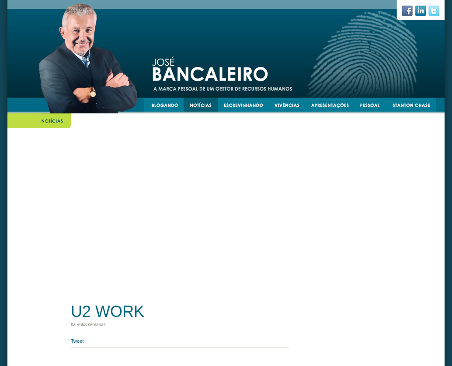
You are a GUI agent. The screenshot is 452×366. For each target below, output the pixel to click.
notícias (204, 106)
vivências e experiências (291, 106)
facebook (411, 13)
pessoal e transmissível (374, 106)
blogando (167, 106)
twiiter (438, 13)
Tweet (77, 341)
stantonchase (414, 106)
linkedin (424, 13)
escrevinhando (247, 106)
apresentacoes (334, 106)
